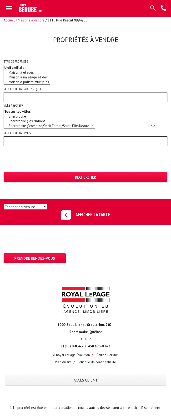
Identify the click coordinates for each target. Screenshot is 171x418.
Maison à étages (27, 72)
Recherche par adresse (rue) (23, 89)
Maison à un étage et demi (27, 77)
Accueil (9, 20)
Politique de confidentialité (97, 362)
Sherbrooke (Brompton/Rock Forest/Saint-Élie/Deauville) (49, 126)
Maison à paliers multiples (27, 82)
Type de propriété (16, 61)
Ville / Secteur (13, 105)
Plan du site (63, 362)
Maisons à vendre (31, 20)
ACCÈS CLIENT (86, 380)
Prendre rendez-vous (34, 258)
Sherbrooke (49, 116)
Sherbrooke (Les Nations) (49, 121)
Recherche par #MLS (17, 133)
